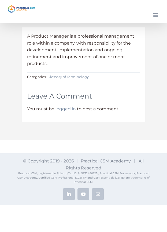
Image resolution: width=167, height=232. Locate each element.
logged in (65, 108)
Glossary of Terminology (68, 77)
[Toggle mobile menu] (156, 15)
